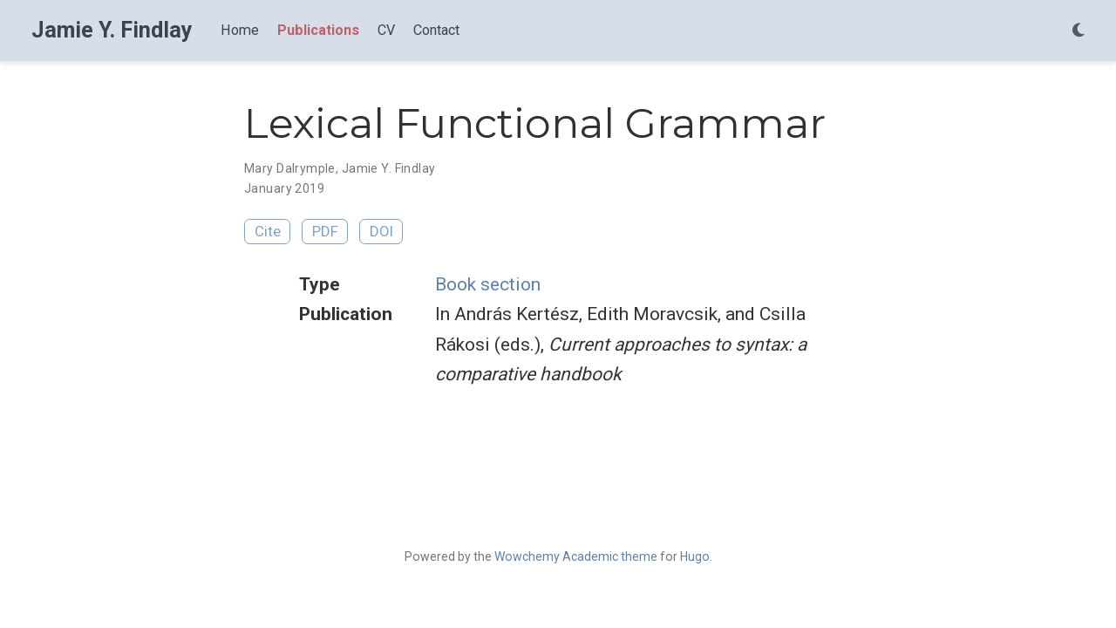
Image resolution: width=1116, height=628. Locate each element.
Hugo (695, 556)
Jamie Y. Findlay (112, 30)
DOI (381, 231)
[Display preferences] (1078, 31)
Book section (488, 284)
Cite (268, 231)
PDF (325, 231)
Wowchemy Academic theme (575, 556)
